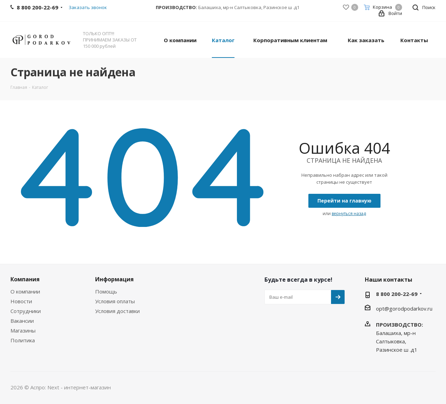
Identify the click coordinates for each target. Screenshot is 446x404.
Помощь (106, 291)
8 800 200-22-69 (396, 293)
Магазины (23, 330)
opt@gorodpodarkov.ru (404, 308)
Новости (21, 301)
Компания (25, 279)
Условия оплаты (115, 301)
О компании (25, 291)
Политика (22, 340)
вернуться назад (349, 213)
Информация (114, 279)
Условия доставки (117, 310)
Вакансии (22, 320)
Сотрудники (25, 310)
